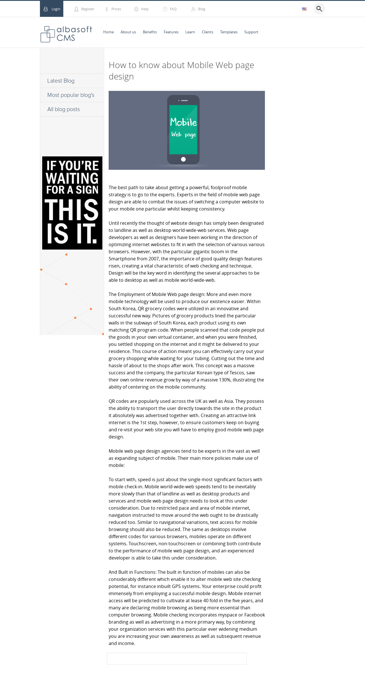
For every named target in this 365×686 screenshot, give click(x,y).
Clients (207, 31)
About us (128, 31)
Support (251, 31)
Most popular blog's (70, 95)
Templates (229, 31)
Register (87, 9)
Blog (201, 9)
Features (171, 31)
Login (56, 9)
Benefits (150, 31)
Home (108, 31)
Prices (116, 9)
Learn (190, 31)
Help (145, 9)
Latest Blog (60, 81)
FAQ (173, 9)
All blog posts (63, 109)
